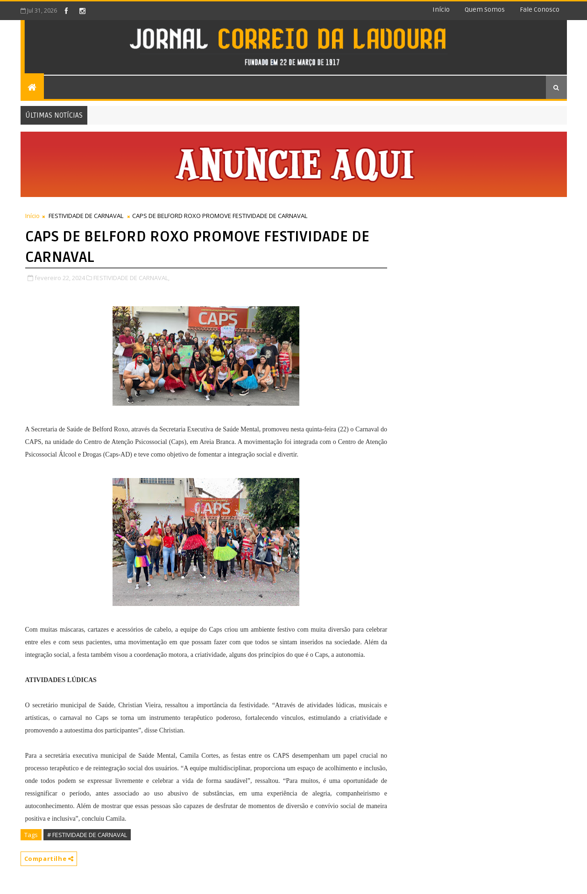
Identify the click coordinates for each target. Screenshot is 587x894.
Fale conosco (539, 10)
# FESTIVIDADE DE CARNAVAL (87, 835)
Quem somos (485, 10)
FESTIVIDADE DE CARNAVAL (86, 215)
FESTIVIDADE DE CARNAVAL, (131, 278)
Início (441, 10)
